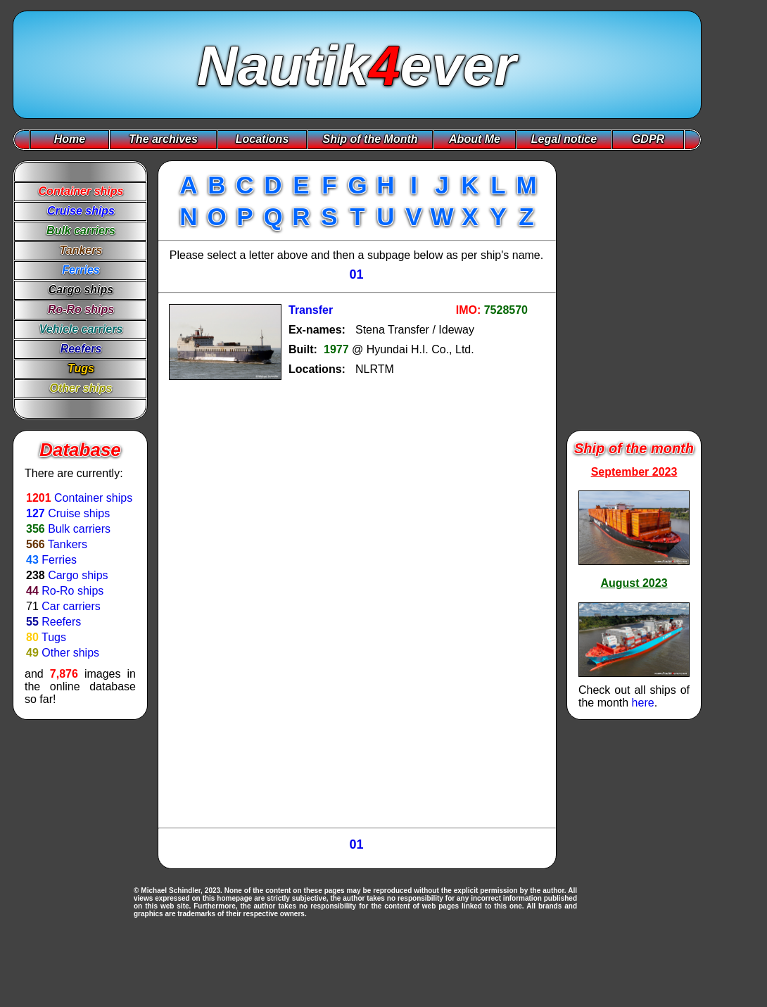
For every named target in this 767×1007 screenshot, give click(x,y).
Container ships (93, 498)
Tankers (67, 544)
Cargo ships (78, 575)
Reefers (61, 622)
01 (356, 274)
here (643, 703)
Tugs (54, 637)
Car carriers (71, 606)
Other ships (70, 653)
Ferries (59, 560)
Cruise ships (79, 513)
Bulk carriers (79, 529)
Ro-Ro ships (72, 591)
